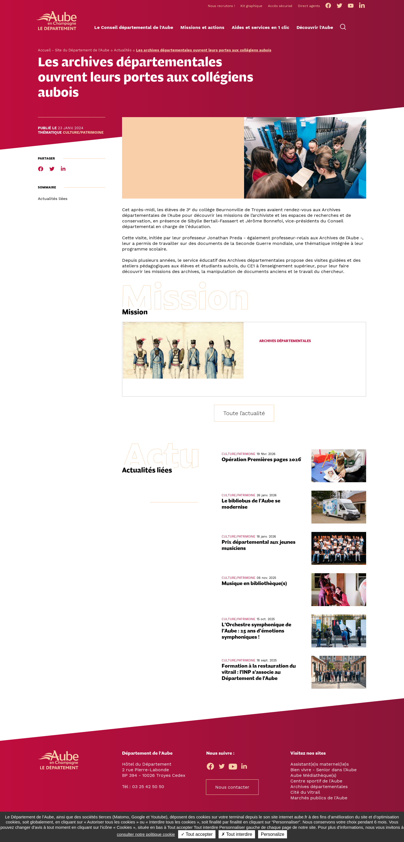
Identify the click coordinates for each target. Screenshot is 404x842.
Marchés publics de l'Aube (318, 798)
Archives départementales (285, 341)
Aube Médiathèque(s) (313, 776)
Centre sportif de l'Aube (316, 781)
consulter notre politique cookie (146, 834)
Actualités (123, 51)
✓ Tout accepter (197, 834)
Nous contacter (232, 787)
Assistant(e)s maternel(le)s (319, 764)
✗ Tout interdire (236, 834)
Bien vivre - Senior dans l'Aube (323, 770)
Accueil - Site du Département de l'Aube (73, 51)
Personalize (272, 834)
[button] (134, 28)
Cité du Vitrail (305, 792)
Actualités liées (52, 199)
